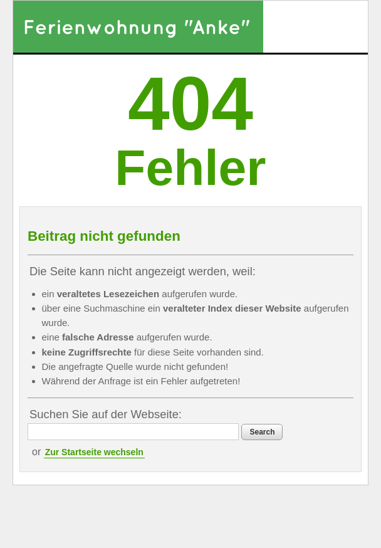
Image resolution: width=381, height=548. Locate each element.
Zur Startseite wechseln (94, 452)
